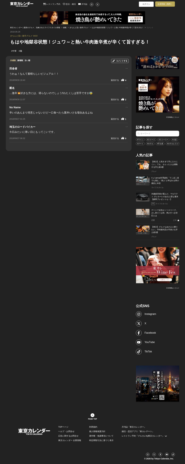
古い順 (27, 60)
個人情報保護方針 (97, 431)
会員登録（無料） (165, 4)
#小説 (174, 140)
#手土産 (160, 144)
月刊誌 (82, 4)
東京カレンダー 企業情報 (69, 440)
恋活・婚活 (69, 4)
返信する (115, 80)
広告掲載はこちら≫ (172, 117)
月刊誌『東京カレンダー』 (134, 427)
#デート (140, 144)
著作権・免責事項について (101, 436)
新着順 (20, 60)
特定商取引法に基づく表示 (101, 440)
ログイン (146, 4)
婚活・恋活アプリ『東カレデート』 (138, 431)
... (126, 68)
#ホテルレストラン (174, 144)
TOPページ (63, 427)
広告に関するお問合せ (68, 436)
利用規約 (93, 427)
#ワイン (140, 140)
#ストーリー (163, 140)
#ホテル (150, 144)
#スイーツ (151, 140)
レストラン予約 (51, 4)
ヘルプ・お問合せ (66, 431)
